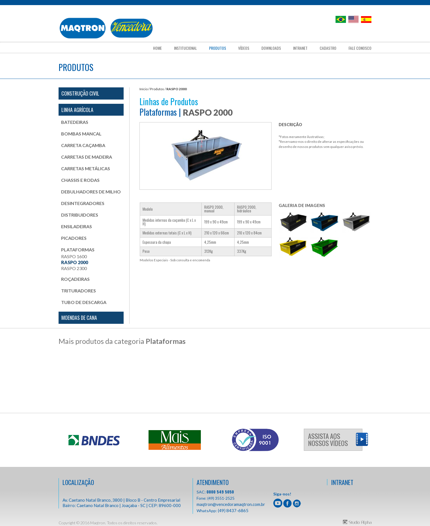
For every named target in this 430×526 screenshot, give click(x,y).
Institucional (185, 48)
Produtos (217, 48)
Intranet (300, 48)
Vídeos (243, 48)
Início (143, 89)
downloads (271, 48)
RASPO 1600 (74, 256)
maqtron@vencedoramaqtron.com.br (231, 504)
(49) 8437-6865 (233, 510)
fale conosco (360, 48)
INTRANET (342, 482)
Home (157, 48)
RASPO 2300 (74, 268)
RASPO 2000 (74, 262)
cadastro (328, 48)
